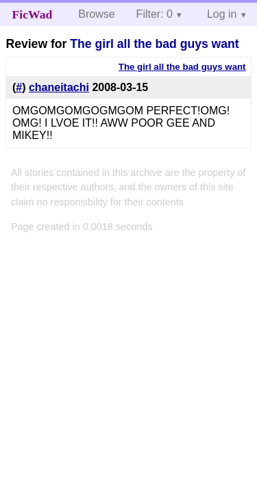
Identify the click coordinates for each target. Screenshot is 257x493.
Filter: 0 (154, 14)
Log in (222, 14)
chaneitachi (59, 87)
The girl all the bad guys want (154, 44)
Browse (96, 14)
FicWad (32, 14)
